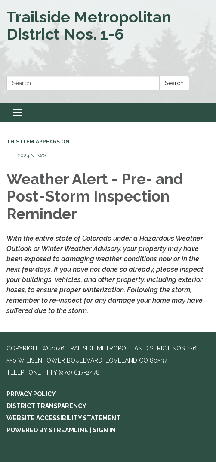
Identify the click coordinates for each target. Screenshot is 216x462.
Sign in (104, 430)
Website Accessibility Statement (63, 418)
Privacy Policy (31, 394)
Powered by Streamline (47, 430)
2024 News (31, 155)
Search (174, 83)
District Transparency (46, 406)
